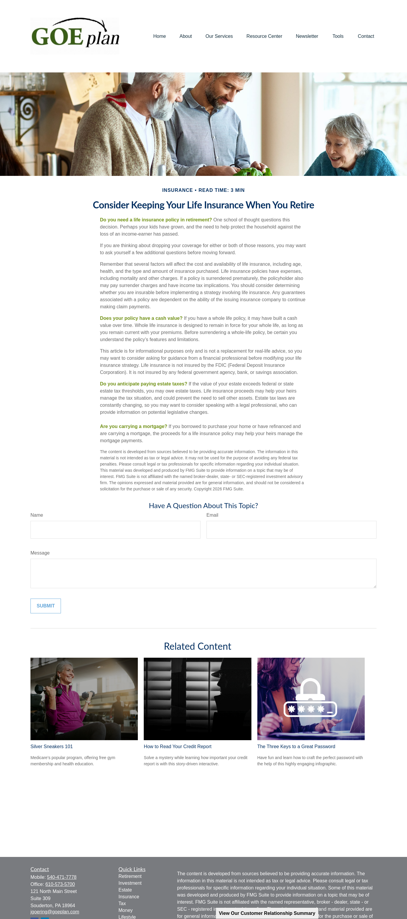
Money (126, 910)
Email (212, 515)
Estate (125, 889)
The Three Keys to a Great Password (296, 746)
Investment (130, 883)
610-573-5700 (60, 884)
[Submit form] (45, 606)
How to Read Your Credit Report (177, 746)
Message (40, 552)
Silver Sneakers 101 (51, 746)
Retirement (130, 876)
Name (36, 515)
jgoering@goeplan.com (54, 911)
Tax (122, 903)
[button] (159, 36)
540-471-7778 (62, 877)
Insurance (129, 896)
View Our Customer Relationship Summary (267, 913)
